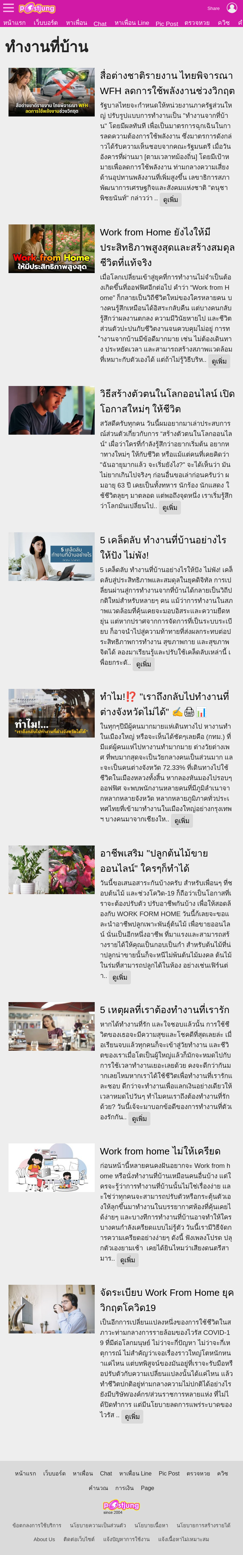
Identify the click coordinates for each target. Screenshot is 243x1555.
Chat (100, 23)
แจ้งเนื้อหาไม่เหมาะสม (183, 1539)
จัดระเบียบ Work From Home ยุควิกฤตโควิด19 (167, 1300)
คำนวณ (98, 1488)
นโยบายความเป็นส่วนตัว (98, 1525)
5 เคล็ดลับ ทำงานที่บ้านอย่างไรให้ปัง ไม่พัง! (163, 548)
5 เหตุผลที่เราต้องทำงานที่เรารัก (165, 1010)
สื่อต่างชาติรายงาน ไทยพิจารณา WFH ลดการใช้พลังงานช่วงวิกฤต (167, 83)
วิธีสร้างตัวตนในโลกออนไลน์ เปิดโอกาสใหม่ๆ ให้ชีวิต (167, 401)
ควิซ (224, 22)
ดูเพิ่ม (170, 199)
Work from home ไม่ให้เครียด (160, 1151)
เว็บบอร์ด (46, 22)
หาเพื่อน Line (132, 22)
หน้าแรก (14, 22)
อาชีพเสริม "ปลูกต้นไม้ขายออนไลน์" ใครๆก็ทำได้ (154, 861)
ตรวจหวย (197, 22)
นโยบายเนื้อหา (151, 1525)
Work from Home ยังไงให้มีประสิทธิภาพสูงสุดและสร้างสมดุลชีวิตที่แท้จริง (167, 247)
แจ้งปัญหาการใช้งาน (126, 1539)
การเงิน (124, 1488)
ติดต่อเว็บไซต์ (79, 1539)
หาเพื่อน (76, 22)
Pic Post (167, 23)
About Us (44, 1539)
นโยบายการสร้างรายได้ (204, 1525)
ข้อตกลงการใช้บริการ (36, 1525)
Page (147, 1488)
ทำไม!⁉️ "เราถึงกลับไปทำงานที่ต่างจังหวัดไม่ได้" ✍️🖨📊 (164, 704)
